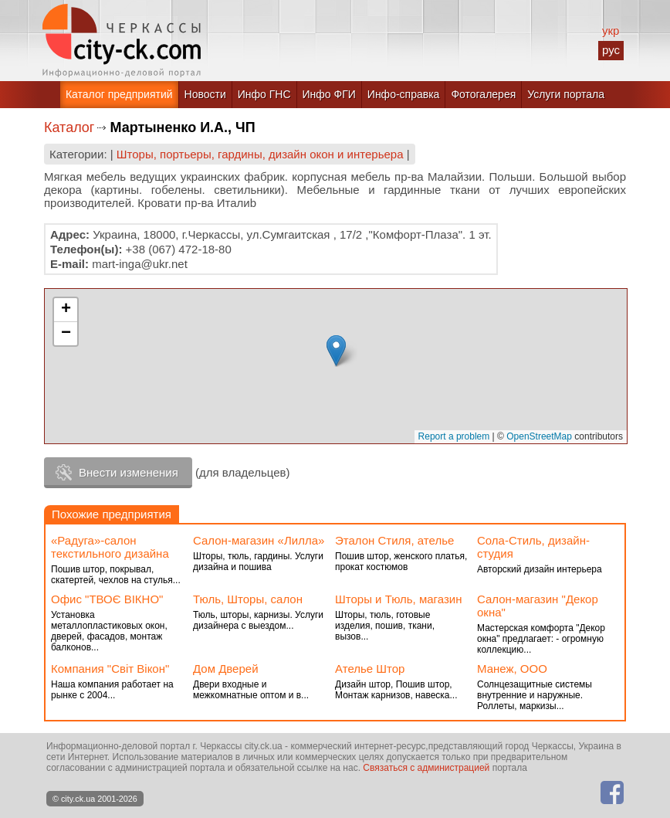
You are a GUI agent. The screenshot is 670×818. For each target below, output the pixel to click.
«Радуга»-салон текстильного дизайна (110, 547)
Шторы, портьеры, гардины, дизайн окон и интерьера (260, 154)
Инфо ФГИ (329, 94)
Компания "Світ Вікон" (110, 668)
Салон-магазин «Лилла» (258, 540)
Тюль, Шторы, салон (248, 599)
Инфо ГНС (264, 94)
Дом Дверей (226, 668)
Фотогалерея (483, 94)
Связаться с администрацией (426, 767)
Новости (205, 94)
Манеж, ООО (512, 668)
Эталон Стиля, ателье (394, 540)
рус (611, 49)
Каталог (69, 127)
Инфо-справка (403, 94)
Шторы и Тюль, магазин (398, 599)
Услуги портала (565, 94)
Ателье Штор (369, 668)
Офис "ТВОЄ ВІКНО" (107, 599)
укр (610, 30)
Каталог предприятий (119, 94)
